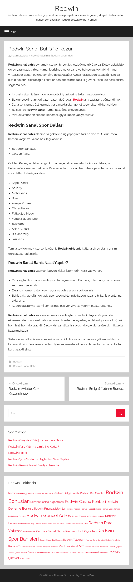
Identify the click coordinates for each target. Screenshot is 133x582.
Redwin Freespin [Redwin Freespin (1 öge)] (73, 509)
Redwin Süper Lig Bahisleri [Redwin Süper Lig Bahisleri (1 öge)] (51, 540)
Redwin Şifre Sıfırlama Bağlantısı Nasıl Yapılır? (38, 459)
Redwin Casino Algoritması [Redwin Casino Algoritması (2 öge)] (47, 502)
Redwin (66, 8)
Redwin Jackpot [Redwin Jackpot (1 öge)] (97, 516)
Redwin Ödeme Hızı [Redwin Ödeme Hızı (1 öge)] (29, 552)
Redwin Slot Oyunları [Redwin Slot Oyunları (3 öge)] (81, 531)
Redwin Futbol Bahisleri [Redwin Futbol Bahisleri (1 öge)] (91, 509)
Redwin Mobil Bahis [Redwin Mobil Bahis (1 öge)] (43, 524)
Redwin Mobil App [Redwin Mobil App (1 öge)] (26, 524)
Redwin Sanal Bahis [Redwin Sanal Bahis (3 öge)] (50, 531)
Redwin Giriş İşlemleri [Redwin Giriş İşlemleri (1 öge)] (111, 509)
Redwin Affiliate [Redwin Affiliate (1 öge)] (34, 493)
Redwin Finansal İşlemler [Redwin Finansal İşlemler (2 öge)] (49, 508)
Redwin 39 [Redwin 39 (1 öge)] (22, 493)
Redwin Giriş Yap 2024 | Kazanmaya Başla (35, 440)
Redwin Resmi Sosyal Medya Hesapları (34, 465)
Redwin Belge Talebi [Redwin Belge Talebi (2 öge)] (66, 493)
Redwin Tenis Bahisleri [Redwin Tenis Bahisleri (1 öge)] (95, 540)
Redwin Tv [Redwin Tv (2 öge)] (14, 546)
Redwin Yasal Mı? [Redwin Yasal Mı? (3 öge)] (71, 546)
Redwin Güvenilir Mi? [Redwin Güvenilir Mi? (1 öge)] (81, 516)
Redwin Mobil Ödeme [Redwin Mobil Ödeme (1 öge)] (62, 524)
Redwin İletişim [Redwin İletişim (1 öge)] (84, 552)
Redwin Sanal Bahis (24, 366)
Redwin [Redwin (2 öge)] (13, 493)
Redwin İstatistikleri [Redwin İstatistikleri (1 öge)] (99, 552)
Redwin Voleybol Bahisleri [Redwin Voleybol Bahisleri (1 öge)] (47, 547)
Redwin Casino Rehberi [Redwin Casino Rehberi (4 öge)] (85, 501)
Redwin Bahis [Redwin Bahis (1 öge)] (47, 493)
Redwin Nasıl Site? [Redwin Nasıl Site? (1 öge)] (80, 524)
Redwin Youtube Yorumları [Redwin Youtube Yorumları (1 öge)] (96, 547)
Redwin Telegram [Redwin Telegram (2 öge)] (74, 539)
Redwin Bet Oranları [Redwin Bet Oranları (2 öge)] (92, 493)
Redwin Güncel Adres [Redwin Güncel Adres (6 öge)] (49, 515)
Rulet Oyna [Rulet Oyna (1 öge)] (24, 558)
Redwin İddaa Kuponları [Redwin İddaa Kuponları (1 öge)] (66, 552)
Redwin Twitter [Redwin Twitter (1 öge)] (28, 547)
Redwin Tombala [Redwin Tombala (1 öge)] (112, 540)
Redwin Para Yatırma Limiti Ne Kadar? (33, 446)
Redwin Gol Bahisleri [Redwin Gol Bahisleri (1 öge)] (17, 516)
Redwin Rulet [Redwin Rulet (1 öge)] (29, 532)
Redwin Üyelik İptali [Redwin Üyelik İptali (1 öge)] (46, 552)
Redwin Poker (17, 452)
